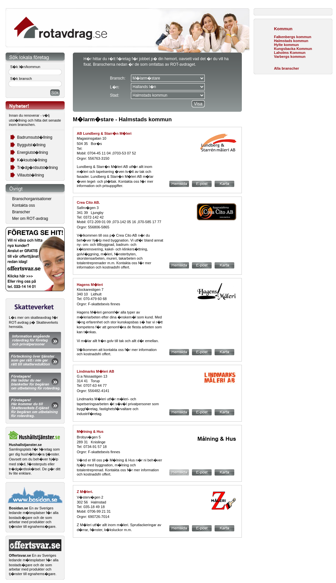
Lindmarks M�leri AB (95, 371)
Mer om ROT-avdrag (30, 218)
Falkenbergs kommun (292, 37)
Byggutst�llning (31, 145)
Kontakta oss (23, 205)
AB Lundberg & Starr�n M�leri (104, 133)
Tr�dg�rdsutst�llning (37, 167)
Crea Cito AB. (88, 202)
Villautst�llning (30, 175)
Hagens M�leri (90, 285)
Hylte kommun (286, 45)
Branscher (21, 212)
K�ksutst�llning (32, 160)
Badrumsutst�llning (34, 137)
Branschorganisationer (32, 199)
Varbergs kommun (289, 56)
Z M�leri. (85, 492)
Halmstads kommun (291, 41)
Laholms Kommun (289, 53)
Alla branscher (286, 68)
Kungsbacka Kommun (293, 49)
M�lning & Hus (90, 431)
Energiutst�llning (32, 152)
